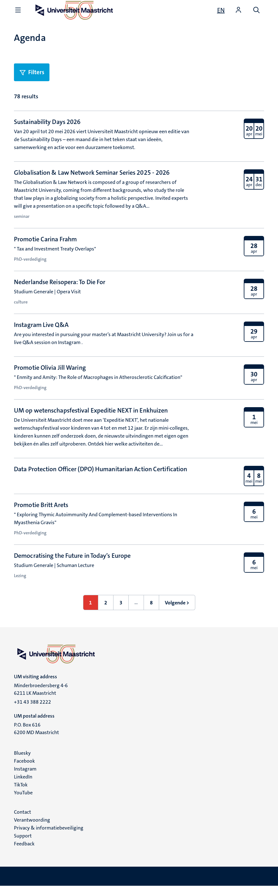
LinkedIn (23, 776)
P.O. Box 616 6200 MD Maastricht (36, 728)
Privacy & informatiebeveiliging (48, 827)
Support (23, 835)
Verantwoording (32, 820)
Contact (22, 812)
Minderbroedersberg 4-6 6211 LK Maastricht (41, 689)
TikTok (21, 784)
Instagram (25, 768)
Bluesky (22, 753)
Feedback (24, 843)
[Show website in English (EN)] (221, 10)
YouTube (23, 792)
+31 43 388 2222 (32, 702)
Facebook (24, 761)
